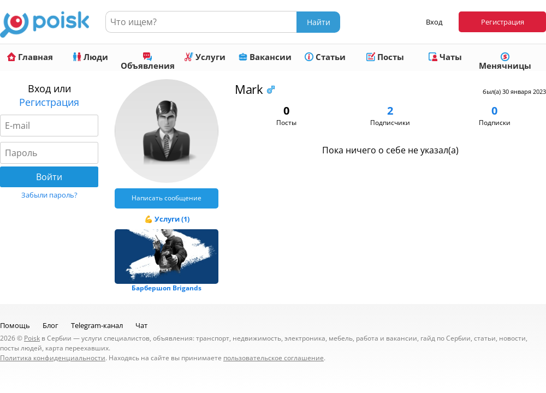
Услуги (205, 56)
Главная (30, 56)
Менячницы (505, 61)
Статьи (325, 56)
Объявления (148, 61)
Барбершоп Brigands (166, 288)
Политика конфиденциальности (52, 357)
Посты (385, 56)
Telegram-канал (97, 325)
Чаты (445, 56)
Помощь (15, 325)
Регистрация (502, 22)
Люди (90, 56)
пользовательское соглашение (273, 357)
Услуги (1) (172, 219)
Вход (434, 22)
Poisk (32, 338)
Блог (50, 325)
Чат (141, 325)
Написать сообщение (166, 198)
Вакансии (265, 56)
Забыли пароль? (49, 195)
